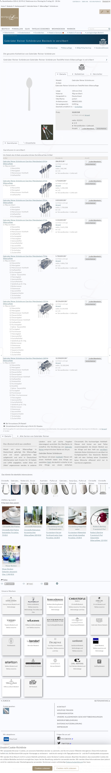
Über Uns (85, 1)
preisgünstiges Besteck (95, 33)
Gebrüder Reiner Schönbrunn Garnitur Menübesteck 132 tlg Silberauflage (28, 302)
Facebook (66, 739)
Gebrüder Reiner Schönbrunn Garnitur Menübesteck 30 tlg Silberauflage (28, 201)
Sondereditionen (102, 48)
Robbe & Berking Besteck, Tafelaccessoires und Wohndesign (55, 604)
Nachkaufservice (10, 35)
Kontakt (61, 707)
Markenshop (52, 48)
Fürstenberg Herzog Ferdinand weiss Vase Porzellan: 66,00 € (54, 535)
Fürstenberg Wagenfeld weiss (77, 518)
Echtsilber (78, 107)
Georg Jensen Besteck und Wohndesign (11, 602)
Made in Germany (56, 33)
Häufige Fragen (65, 710)
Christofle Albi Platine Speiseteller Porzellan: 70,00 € (10, 532)
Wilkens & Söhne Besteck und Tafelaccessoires (33, 623)
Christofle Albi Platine (11, 517)
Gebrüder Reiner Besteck (99, 622)
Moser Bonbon (11, 556)
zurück (6, 701)
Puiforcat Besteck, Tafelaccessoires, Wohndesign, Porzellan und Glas (33, 605)
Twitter (65, 744)
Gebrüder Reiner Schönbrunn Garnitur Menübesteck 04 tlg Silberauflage (28, 162)
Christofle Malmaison (33, 517)
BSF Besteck (33, 683)
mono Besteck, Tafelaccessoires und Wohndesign (99, 645)
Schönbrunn (54, 6)
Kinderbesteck (24, 33)
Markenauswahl (20, 6)
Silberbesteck (9, 33)
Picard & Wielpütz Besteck (33, 663)
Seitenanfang (101, 701)
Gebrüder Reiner (32, 6)
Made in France (75, 33)
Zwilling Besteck (99, 663)
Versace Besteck (55, 663)
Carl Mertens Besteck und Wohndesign (77, 664)
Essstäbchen (39, 33)
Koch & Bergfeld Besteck (55, 622)
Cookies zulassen (42, 768)
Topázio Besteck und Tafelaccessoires (11, 623)
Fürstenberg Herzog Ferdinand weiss (55, 518)
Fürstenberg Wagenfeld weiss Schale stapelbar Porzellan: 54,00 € (77, 535)
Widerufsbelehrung (67, 720)
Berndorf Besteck (33, 642)
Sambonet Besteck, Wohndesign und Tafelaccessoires (77, 645)
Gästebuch (76, 1)
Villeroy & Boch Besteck (11, 683)
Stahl (49, 462)
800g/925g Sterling (84, 48)
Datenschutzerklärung (69, 724)
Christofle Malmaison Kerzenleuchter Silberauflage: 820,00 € (32, 532)
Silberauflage (44, 6)
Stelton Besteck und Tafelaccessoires (11, 664)
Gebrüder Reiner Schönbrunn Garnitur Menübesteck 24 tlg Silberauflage (28, 182)
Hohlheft (59, 457)
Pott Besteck (11, 642)
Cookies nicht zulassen (66, 768)
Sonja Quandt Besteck (77, 622)
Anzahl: (75, 128)
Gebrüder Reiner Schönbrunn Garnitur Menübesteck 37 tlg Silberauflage (28, 221)
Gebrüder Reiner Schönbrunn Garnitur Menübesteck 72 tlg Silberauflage (28, 257)
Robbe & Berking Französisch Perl (99, 518)
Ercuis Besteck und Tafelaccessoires (99, 602)
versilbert (103, 449)
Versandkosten (65, 713)
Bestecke (10, 6)
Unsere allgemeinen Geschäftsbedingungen (80, 717)
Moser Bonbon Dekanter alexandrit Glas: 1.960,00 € (9, 571)
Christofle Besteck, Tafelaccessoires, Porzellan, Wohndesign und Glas (77, 604)
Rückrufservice (95, 1)
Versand (87, 115)
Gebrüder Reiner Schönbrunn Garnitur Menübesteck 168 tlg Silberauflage (28, 359)
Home (3, 6)
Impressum (62, 727)
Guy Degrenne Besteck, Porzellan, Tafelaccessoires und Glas (55, 645)
